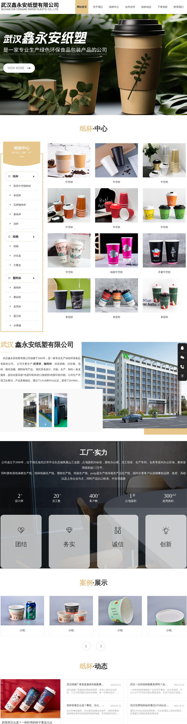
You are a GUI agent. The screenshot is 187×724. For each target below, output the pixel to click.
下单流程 (162, 7)
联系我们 (179, 7)
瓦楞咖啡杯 (17, 204)
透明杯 (15, 287)
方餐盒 (15, 265)
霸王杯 (15, 316)
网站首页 (82, 7)
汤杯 (13, 223)
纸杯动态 (146, 7)
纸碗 (13, 246)
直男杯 (15, 306)
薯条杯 (15, 214)
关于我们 (98, 7)
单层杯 (15, 195)
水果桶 (15, 325)
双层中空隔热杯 (20, 186)
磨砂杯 (15, 297)
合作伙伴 (130, 7)
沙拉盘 (15, 255)
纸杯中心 (114, 7)
